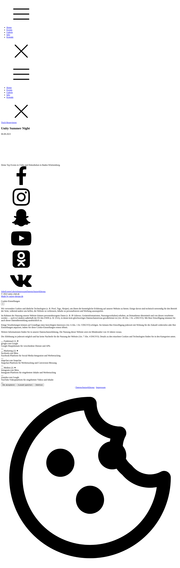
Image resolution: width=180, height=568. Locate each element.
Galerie (9, 32)
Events (9, 30)
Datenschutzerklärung (36, 291)
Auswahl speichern (25, 385)
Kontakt (9, 37)
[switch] (2, 341)
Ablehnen (39, 385)
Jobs (3, 291)
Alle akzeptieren (8, 385)
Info (8, 35)
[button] (90, 341)
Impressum (22, 291)
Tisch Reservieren (9, 122)
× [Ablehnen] (2, 304)
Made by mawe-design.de (12, 296)
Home (9, 27)
